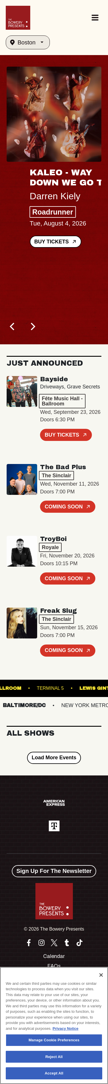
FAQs (54, 966)
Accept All (54, 1073)
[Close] (101, 975)
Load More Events (54, 757)
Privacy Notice (66, 1028)
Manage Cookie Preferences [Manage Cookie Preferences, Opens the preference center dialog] (54, 1040)
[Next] (32, 326)
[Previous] (13, 326)
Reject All (53, 1057)
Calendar (54, 956)
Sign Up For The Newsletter (54, 871)
